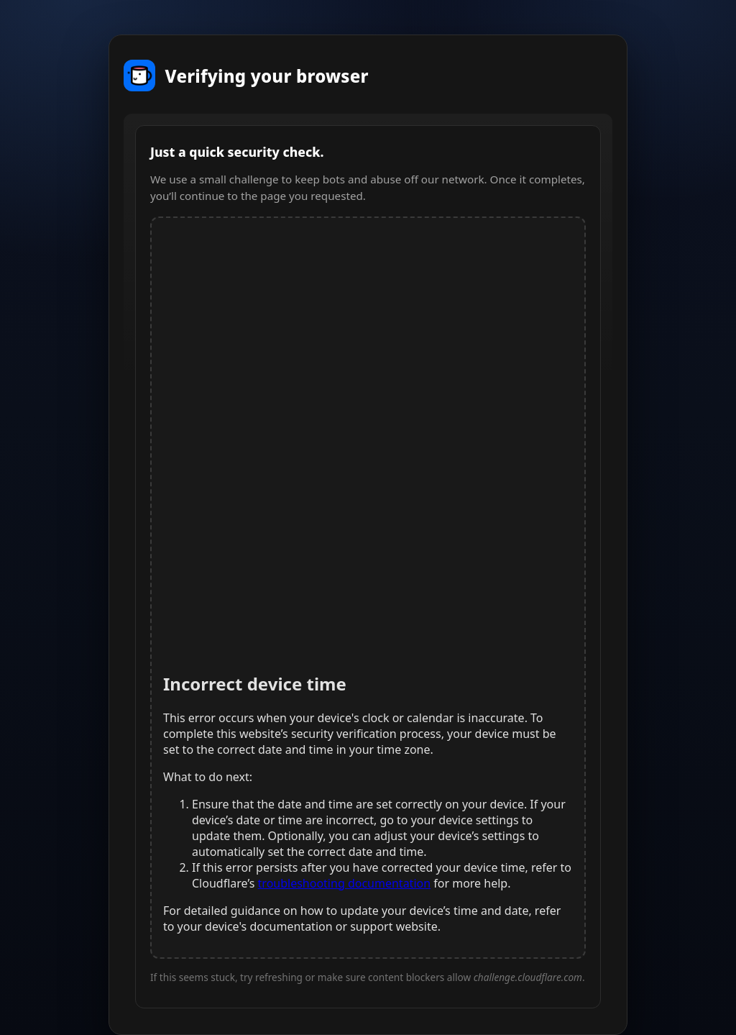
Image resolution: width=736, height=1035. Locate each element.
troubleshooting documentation (344, 883)
